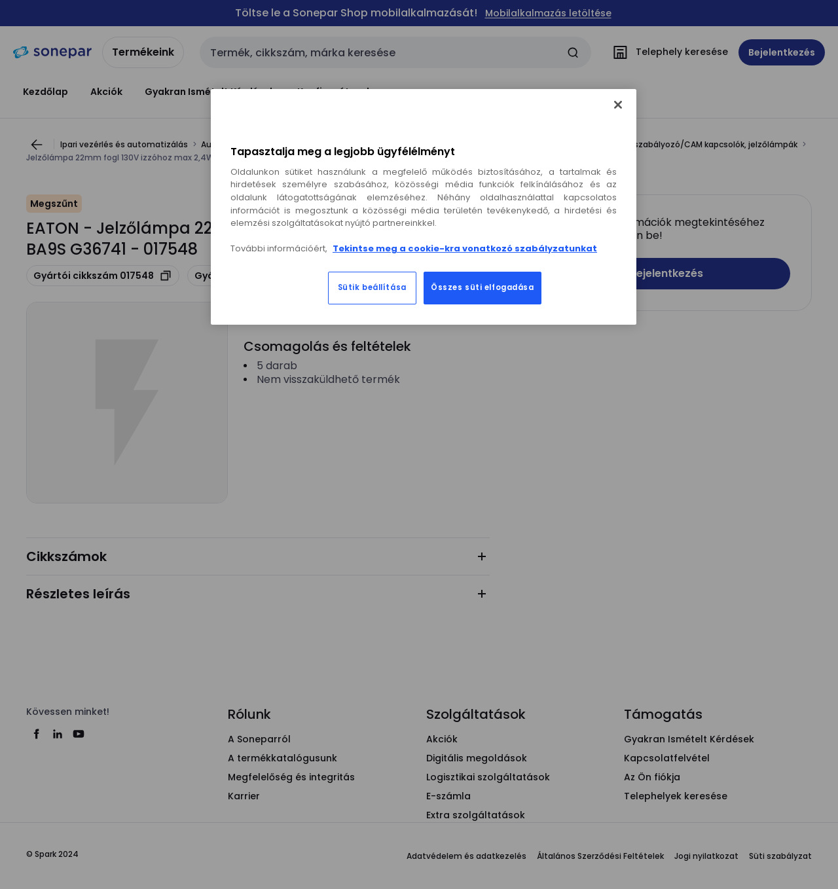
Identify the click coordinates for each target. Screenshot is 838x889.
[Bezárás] (618, 104)
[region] (423, 207)
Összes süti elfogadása (482, 287)
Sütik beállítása (372, 287)
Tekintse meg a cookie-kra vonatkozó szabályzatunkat (465, 248)
